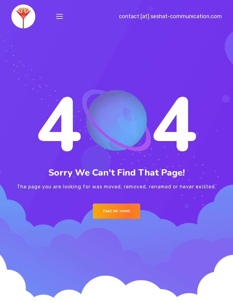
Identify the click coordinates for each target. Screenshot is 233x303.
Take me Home (116, 211)
